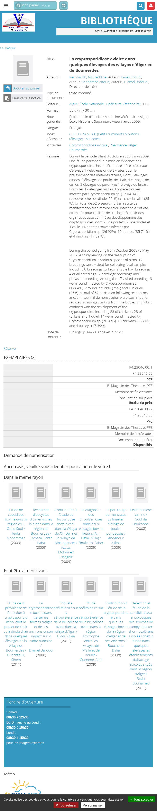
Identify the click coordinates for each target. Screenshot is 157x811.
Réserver (10, 348)
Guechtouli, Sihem (16, 657)
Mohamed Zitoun (95, 81)
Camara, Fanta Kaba (41, 540)
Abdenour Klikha (116, 540)
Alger (133, 145)
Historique (63, 6)
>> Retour (8, 48)
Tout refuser (66, 805)
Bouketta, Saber (91, 542)
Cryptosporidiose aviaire (88, 145)
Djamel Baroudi (136, 81)
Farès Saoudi (131, 77)
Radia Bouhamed (141, 680)
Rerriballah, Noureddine (88, 77)
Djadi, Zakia (66, 636)
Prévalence (119, 145)
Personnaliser (93, 805)
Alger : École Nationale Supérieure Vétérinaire (104, 104)
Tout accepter (141, 799)
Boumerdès (78, 149)
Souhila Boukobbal (141, 521)
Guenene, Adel (91, 659)
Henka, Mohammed (16, 535)
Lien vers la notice (26, 98)
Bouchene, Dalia (116, 648)
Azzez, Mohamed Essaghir (66, 552)
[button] (7, 88)
